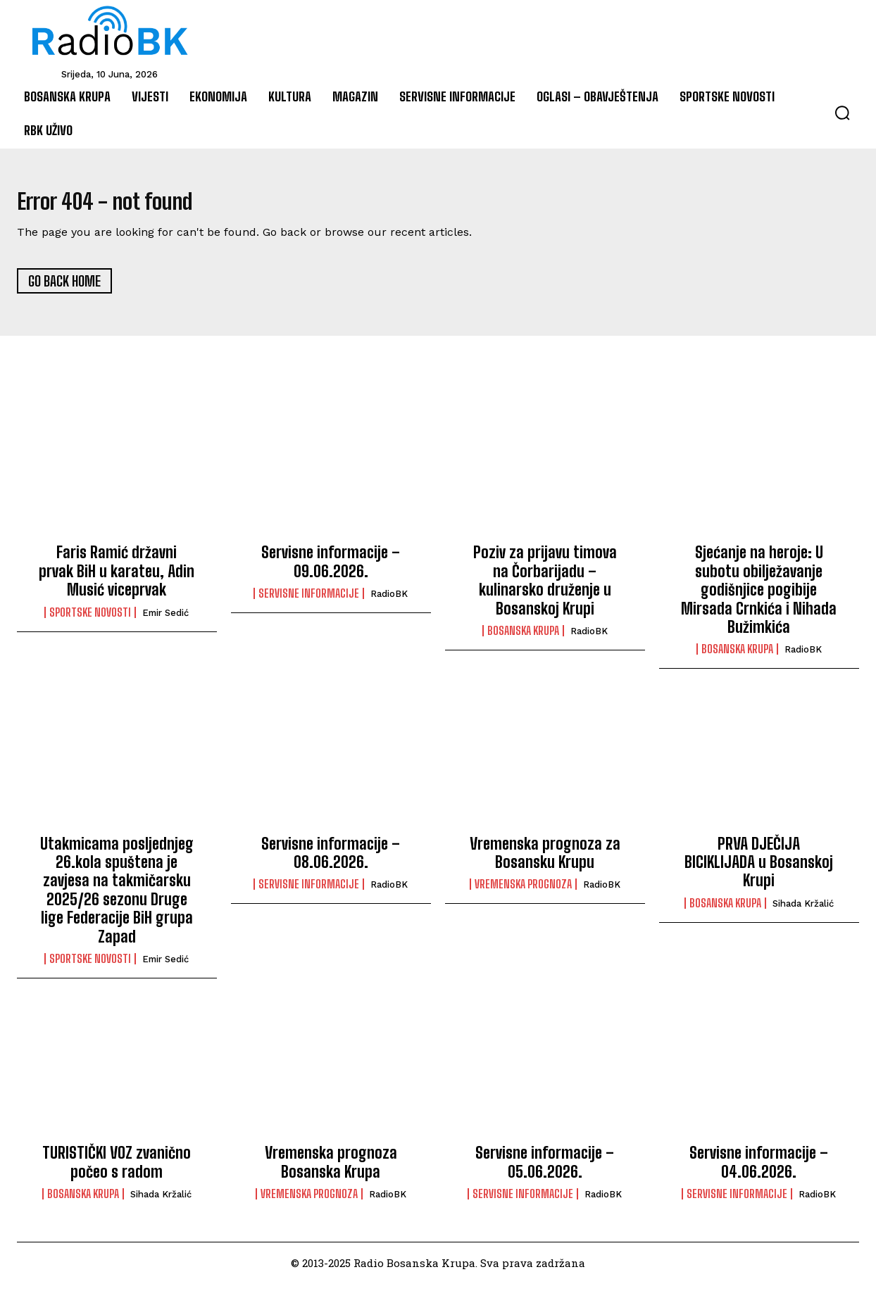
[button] (842, 113)
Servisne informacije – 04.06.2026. (758, 1170)
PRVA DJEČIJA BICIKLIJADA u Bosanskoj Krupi (758, 870)
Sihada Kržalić (803, 911)
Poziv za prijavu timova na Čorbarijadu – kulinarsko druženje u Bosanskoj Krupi (545, 588)
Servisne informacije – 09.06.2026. (330, 569)
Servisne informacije (308, 601)
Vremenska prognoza (523, 892)
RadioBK (389, 602)
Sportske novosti (90, 620)
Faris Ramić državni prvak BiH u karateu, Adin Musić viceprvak (116, 579)
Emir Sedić (165, 620)
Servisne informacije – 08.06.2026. (330, 860)
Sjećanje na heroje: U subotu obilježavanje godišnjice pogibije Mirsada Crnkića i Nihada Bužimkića (759, 598)
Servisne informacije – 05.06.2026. (544, 1170)
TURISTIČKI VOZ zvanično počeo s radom (116, 1170)
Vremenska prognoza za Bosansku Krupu (545, 860)
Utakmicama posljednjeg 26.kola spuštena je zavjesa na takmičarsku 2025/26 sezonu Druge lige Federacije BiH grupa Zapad (117, 898)
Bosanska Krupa (523, 639)
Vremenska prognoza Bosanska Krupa (331, 1170)
